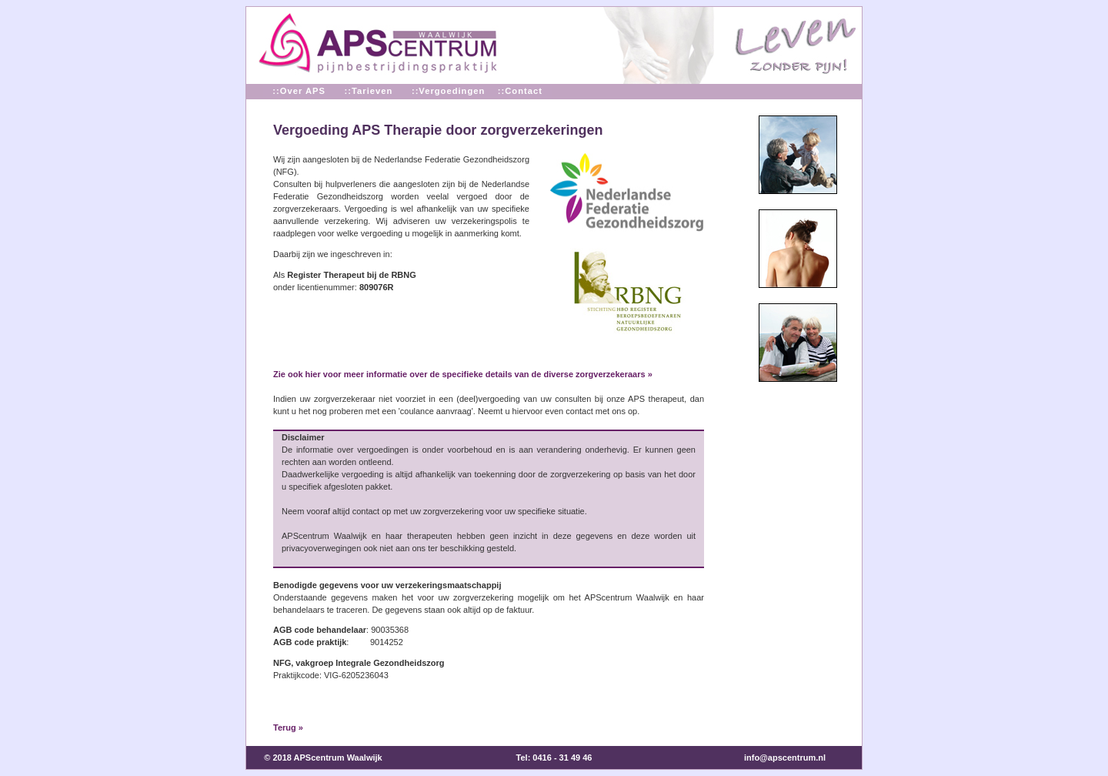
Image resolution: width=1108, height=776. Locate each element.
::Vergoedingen (445, 90)
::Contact (520, 90)
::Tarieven (368, 90)
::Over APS (299, 90)
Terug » (288, 727)
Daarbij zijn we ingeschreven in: (332, 254)
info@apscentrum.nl (785, 757)
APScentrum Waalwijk (338, 757)
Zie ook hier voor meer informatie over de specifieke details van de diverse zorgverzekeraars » (462, 374)
